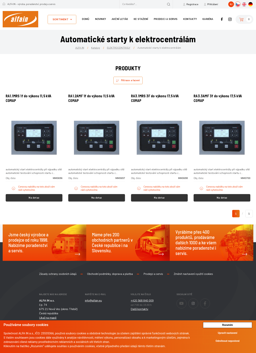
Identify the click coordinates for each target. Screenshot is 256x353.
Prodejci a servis (165, 19)
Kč (231, 4)
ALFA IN (79, 48)
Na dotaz (34, 199)
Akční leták (120, 19)
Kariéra (207, 19)
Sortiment (60, 19)
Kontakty (190, 19)
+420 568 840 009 (142, 304)
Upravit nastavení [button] (227, 333)
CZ (240, 4)
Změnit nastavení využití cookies (193, 277)
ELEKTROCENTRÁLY (118, 48)
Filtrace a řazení (130, 80)
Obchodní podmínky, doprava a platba (110, 277)
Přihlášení (212, 4)
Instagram (230, 19)
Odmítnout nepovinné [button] (227, 341)
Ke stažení (141, 19)
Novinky (100, 19)
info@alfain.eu (93, 304)
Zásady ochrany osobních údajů (57, 277)
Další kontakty (139, 313)
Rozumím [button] (227, 325)
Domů (85, 19)
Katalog (95, 48)
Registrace (192, 4)
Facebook (222, 19)
